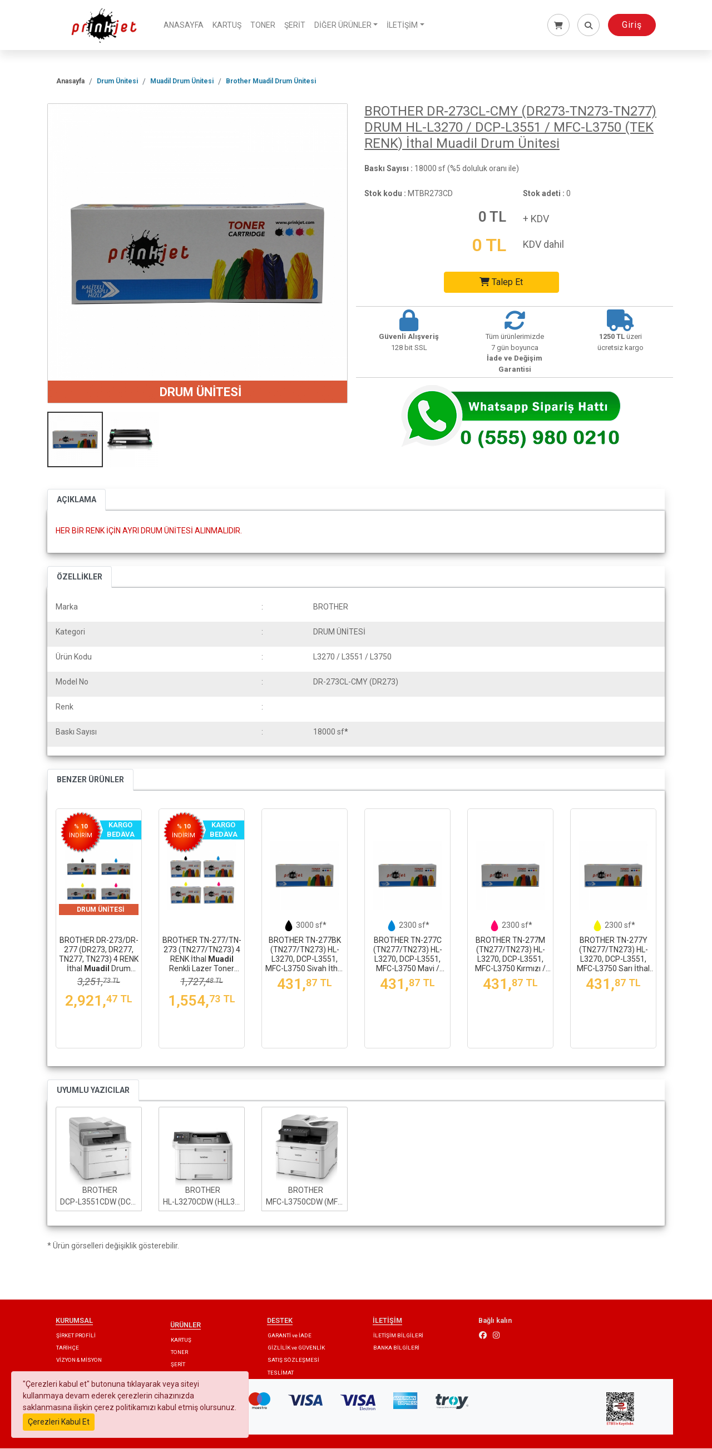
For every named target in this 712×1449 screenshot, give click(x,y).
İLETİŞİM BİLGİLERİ (398, 1335)
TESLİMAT (281, 1373)
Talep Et (501, 282)
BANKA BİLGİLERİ (396, 1348)
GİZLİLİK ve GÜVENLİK (296, 1348)
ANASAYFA (185, 25)
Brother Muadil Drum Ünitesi (271, 82)
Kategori (70, 632)
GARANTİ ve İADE (290, 1335)
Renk (64, 707)
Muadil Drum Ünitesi (182, 82)
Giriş (632, 25)
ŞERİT (295, 25)
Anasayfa (70, 82)
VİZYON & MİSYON (79, 1360)
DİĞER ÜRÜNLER (344, 25)
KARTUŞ (228, 25)
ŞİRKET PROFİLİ (76, 1335)
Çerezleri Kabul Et (59, 1421)
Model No (72, 682)
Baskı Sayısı (76, 732)
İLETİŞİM (403, 25)
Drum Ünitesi (117, 82)
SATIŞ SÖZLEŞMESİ (293, 1360)
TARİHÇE (67, 1348)
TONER (263, 25)
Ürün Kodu (74, 657)
